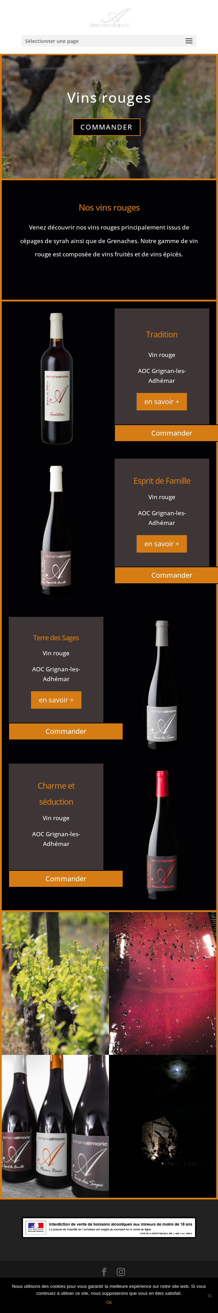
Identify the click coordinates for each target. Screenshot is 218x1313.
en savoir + (161, 401)
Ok (109, 1302)
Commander (106, 127)
